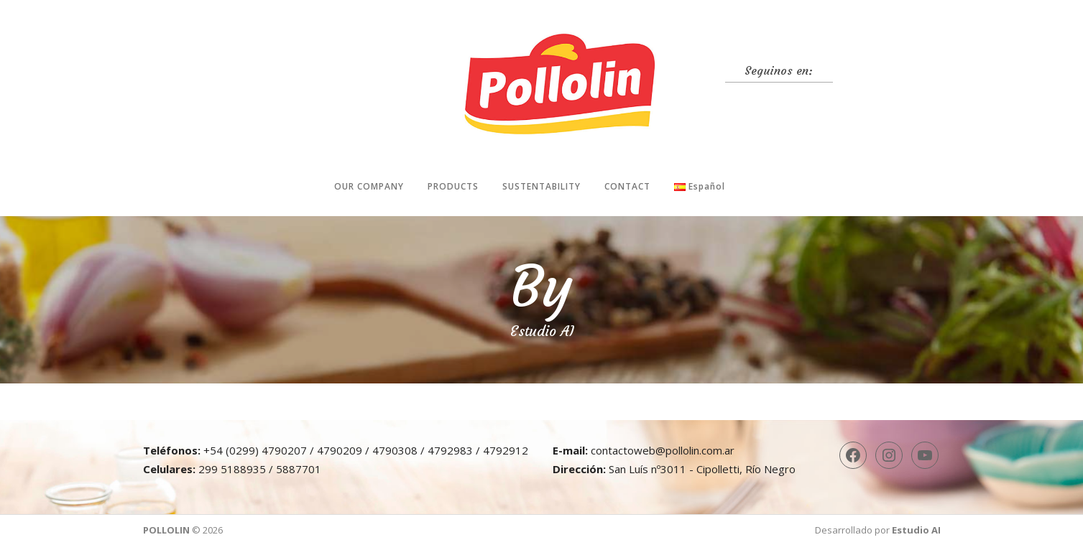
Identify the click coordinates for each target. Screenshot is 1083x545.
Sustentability (541, 186)
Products (453, 186)
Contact (627, 186)
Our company (369, 186)
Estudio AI (916, 529)
